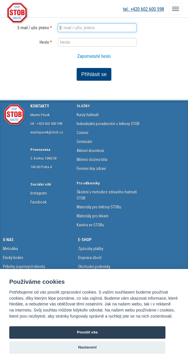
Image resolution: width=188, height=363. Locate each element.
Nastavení (87, 347)
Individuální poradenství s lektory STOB (108, 123)
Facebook (38, 202)
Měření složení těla (92, 159)
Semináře (84, 141)
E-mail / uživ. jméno (35, 27)
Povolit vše (87, 332)
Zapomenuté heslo (94, 56)
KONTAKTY (39, 106)
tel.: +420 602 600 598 (143, 9)
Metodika (10, 248)
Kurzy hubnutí (88, 115)
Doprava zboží (90, 257)
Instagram (38, 193)
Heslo (46, 42)
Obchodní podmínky (94, 266)
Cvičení (82, 132)
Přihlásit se (94, 74)
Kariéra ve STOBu (90, 225)
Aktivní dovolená (90, 150)
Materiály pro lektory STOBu (99, 207)
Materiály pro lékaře (92, 216)
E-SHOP (84, 239)
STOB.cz (17, 13)
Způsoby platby (90, 248)
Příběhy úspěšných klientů (24, 266)
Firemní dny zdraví (91, 168)
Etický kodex (13, 257)
